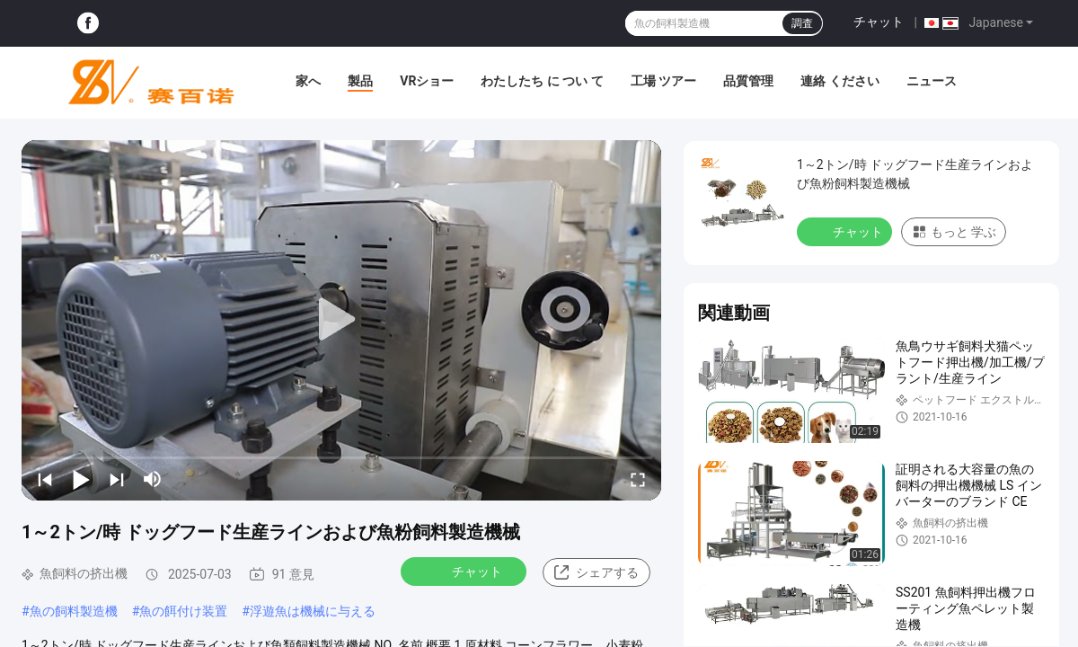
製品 (360, 81)
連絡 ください (839, 81)
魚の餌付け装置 (183, 611)
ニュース (931, 81)
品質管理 (748, 81)
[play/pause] (81, 478)
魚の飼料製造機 (74, 611)
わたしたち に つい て (542, 81)
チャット (878, 21)
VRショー (427, 81)
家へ (308, 81)
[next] (117, 478)
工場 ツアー (663, 81)
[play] (341, 319)
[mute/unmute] (153, 478)
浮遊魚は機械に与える (313, 611)
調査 (802, 23)
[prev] (45, 478)
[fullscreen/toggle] (638, 478)
